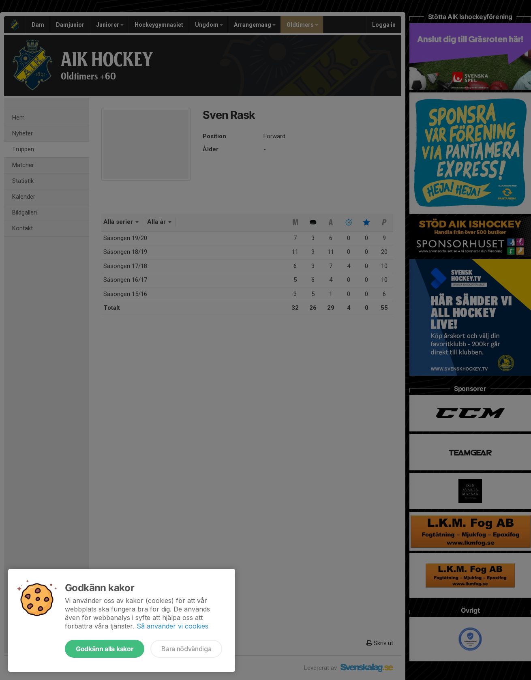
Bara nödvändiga (186, 649)
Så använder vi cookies (172, 626)
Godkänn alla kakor (104, 649)
